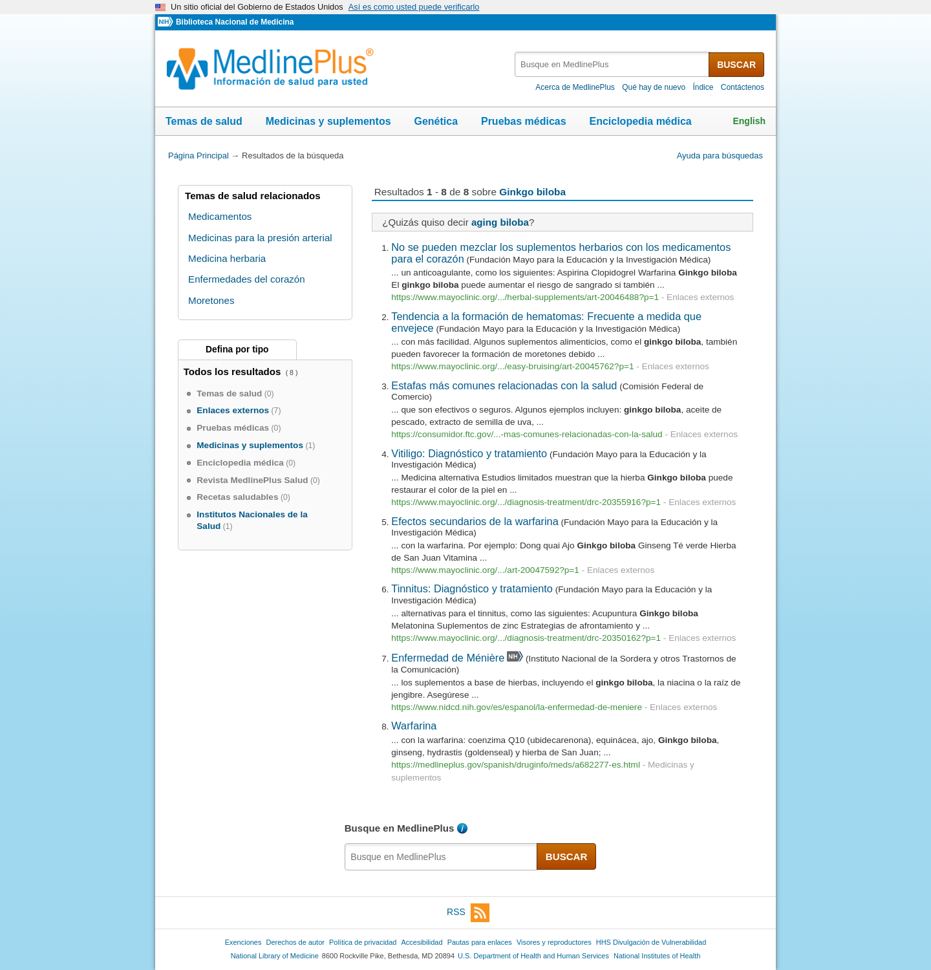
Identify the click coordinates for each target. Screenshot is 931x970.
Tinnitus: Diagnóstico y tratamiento (472, 588)
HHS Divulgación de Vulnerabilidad (651, 942)
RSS (468, 912)
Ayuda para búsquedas (720, 155)
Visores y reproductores (554, 942)
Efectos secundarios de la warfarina (474, 521)
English (749, 121)
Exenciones (243, 942)
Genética (436, 121)
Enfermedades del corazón (246, 279)
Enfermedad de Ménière (447, 657)
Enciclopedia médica (640, 121)
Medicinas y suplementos (328, 121)
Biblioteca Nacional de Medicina (235, 22)
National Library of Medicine (275, 956)
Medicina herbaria (227, 258)
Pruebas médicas (523, 121)
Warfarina (413, 725)
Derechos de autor (295, 942)
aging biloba (500, 222)
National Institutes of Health (657, 956)
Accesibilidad (421, 942)
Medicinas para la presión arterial (260, 237)
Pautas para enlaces (479, 942)
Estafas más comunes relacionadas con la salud (504, 385)
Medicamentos (219, 216)
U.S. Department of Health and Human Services (533, 956)
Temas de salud (204, 121)
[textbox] (613, 64)
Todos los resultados (234, 371)
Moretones (211, 300)
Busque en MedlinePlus (400, 828)
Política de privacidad (362, 942)
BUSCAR (736, 64)
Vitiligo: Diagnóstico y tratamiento (469, 453)
